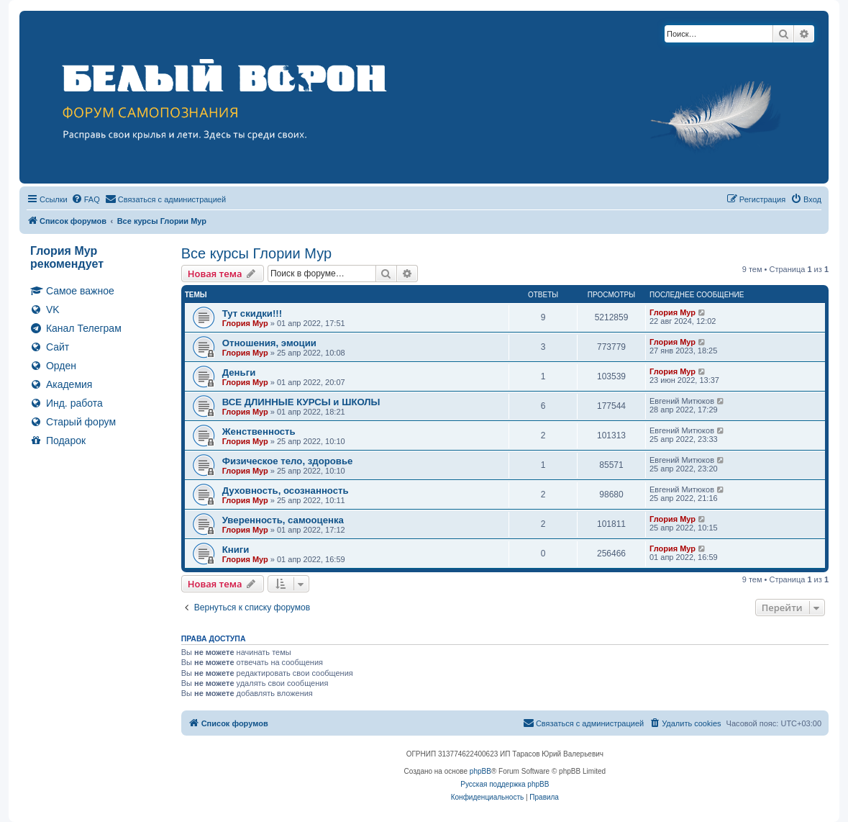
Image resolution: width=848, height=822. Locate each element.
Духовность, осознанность (285, 490)
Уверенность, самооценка (283, 520)
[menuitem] (85, 199)
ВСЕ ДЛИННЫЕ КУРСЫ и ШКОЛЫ (301, 402)
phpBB (480, 771)
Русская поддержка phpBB (504, 784)
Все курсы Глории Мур (256, 253)
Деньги (239, 372)
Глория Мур (245, 323)
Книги (236, 549)
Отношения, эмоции (269, 343)
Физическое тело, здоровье (287, 461)
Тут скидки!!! (252, 313)
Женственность (259, 431)
